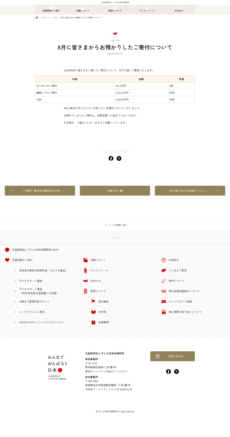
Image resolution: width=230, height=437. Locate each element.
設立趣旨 (100, 301)
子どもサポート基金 (30, 281)
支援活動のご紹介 (19, 260)
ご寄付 (55, 17)
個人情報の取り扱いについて (181, 312)
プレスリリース (95, 270)
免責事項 (100, 322)
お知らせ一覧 (115, 190)
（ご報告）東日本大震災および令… (41, 190)
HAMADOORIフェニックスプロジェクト (41, 322)
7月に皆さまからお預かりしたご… (188, 190)
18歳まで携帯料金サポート (34, 301)
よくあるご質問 (174, 270)
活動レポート (94, 260)
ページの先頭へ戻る (117, 224)
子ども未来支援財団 (107, 411)
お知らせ (45, 17)
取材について (172, 280)
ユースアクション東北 (32, 312)
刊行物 (98, 312)
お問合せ (170, 260)
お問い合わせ (169, 356)
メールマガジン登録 (176, 301)
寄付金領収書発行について (180, 291)
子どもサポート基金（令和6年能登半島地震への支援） (39, 291)
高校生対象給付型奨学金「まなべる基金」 (43, 270)
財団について (94, 291)
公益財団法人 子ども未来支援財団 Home (32, 249)
